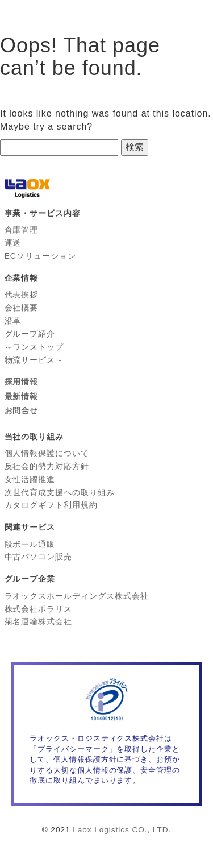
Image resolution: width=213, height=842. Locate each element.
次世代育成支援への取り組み (60, 492)
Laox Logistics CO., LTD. (122, 830)
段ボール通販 (30, 544)
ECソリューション (40, 255)
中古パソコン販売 (39, 556)
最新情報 (22, 396)
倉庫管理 (22, 229)
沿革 (13, 320)
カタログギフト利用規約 (51, 504)
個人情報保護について (47, 453)
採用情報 (22, 381)
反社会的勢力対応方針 (47, 466)
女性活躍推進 (30, 479)
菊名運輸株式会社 (39, 621)
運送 (13, 242)
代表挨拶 (22, 294)
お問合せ (22, 410)
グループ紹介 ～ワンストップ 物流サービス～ (34, 346)
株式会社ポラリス (39, 608)
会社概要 (22, 307)
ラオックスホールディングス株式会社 (77, 595)
